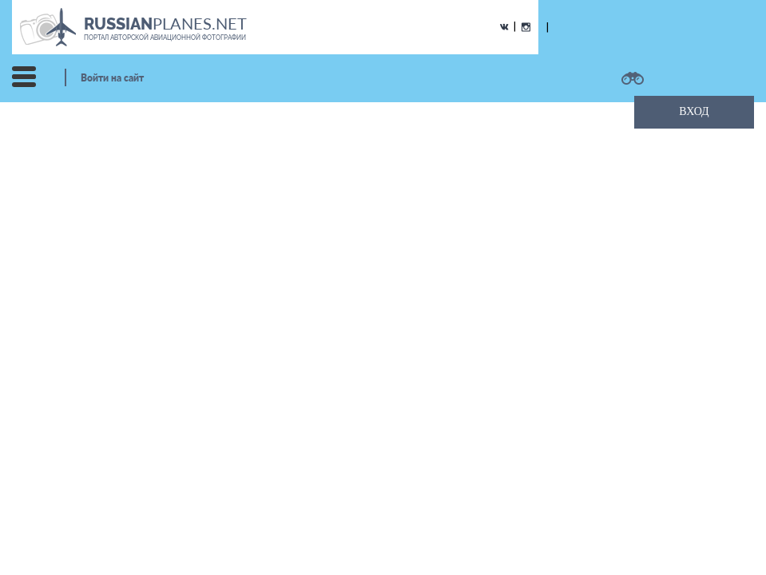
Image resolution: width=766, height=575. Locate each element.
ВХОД (693, 111)
